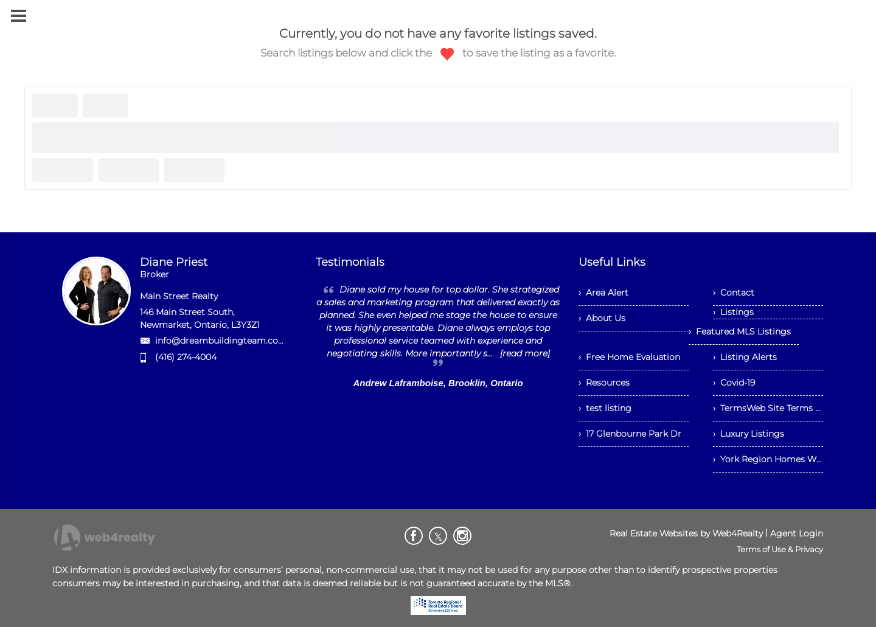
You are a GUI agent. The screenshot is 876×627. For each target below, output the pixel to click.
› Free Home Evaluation (629, 357)
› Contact (733, 292)
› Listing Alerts (745, 357)
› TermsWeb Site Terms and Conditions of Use (768, 408)
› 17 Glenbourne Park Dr (630, 433)
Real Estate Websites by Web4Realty (686, 533)
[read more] (525, 353)
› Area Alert (603, 292)
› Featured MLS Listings (740, 331)
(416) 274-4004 (186, 357)
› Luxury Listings (748, 433)
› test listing (605, 408)
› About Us (602, 318)
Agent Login (796, 533)
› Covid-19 (734, 382)
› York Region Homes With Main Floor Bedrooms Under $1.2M (768, 459)
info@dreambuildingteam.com (221, 340)
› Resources (604, 382)
